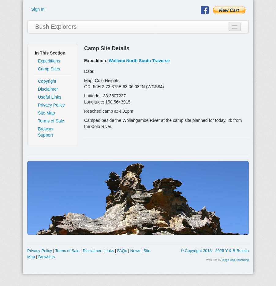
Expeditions (49, 60)
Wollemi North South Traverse (139, 60)
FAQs (122, 250)
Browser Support (46, 131)
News (135, 250)
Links (109, 250)
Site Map (46, 113)
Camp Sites (49, 68)
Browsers (46, 256)
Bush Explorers (56, 26)
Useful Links (49, 97)
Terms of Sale (51, 121)
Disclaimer (48, 89)
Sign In (38, 9)
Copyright (47, 81)
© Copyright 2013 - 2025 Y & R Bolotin (215, 250)
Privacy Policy (51, 105)
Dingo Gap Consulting (235, 260)
